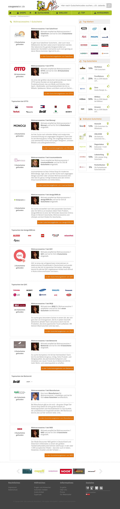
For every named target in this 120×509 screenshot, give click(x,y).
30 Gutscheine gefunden (19, 75)
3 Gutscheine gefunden (20, 434)
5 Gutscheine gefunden (20, 166)
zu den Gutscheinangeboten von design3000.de (55, 222)
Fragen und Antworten (42, 487)
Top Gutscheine (90, 61)
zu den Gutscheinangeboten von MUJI (59, 331)
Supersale (37, 494)
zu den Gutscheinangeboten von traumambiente (55, 185)
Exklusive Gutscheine (92, 119)
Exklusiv (63, 12)
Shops (23, 12)
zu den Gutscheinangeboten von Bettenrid (57, 368)
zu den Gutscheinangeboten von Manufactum (56, 418)
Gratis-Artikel (39, 492)
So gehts (63, 487)
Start (10, 12)
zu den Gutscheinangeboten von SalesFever (57, 56)
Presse (62, 492)
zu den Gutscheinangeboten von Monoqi (58, 148)
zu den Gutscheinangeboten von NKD (59, 455)
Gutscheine (43, 12)
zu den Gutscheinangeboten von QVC (59, 277)
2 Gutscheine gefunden (20, 43)
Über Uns (63, 490)
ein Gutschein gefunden (19, 311)
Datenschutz (13, 490)
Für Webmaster (65, 494)
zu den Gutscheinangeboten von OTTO (58, 93)
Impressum (12, 487)
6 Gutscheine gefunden (20, 352)
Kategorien (103, 12)
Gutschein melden (41, 490)
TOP (83, 12)
